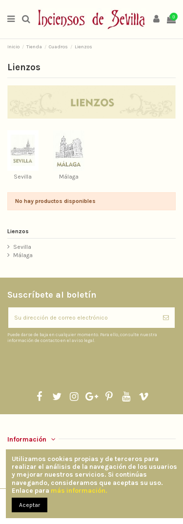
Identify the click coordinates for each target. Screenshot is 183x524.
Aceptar (29, 505)
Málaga (69, 176)
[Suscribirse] (166, 317)
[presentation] (89, 367)
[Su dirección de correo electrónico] (82, 317)
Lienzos (18, 231)
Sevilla (23, 176)
